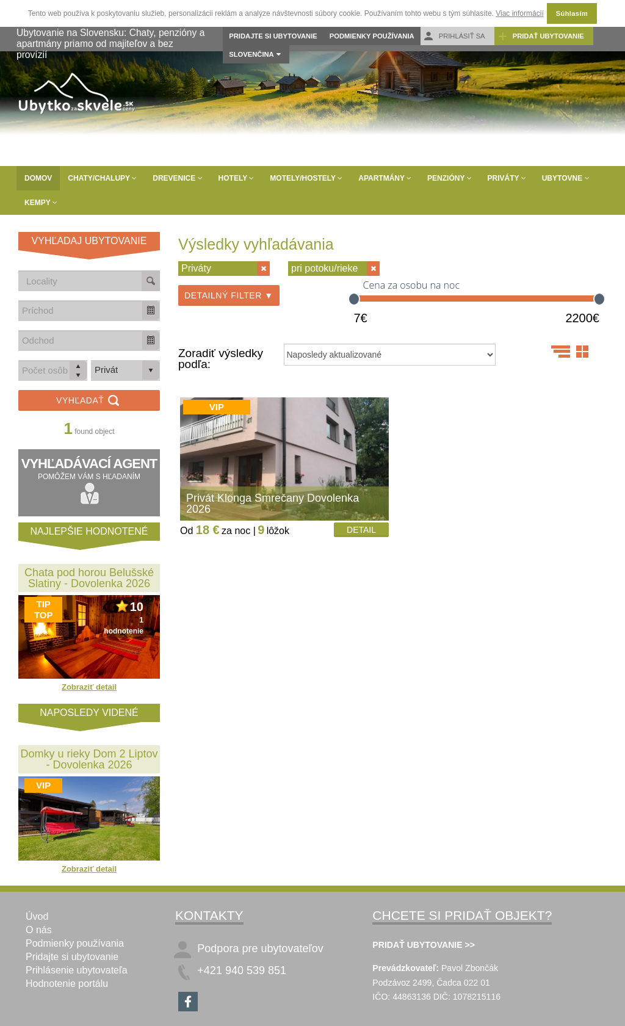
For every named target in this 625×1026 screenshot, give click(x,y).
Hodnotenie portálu (67, 983)
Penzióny (449, 178)
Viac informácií (519, 13)
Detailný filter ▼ (228, 295)
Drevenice (177, 178)
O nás (39, 930)
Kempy (40, 202)
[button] (151, 310)
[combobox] (80, 310)
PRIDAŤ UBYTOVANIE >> (423, 945)
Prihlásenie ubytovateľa (77, 970)
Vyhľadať (89, 401)
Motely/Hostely (306, 178)
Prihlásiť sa (454, 36)
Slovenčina (251, 54)
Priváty (507, 178)
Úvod (37, 916)
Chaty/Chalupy (102, 178)
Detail (361, 530)
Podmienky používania (372, 36)
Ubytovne (566, 178)
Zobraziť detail (89, 687)
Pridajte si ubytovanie (273, 36)
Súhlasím (572, 13)
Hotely (237, 178)
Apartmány (384, 178)
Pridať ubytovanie (540, 36)
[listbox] (125, 370)
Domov (38, 178)
